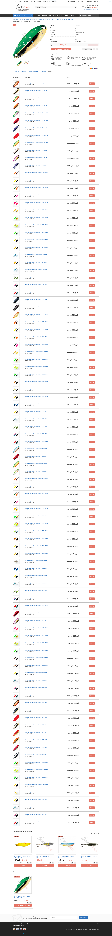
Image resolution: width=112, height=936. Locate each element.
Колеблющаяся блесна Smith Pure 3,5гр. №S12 (36, 411)
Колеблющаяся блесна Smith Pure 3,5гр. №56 (36, 336)
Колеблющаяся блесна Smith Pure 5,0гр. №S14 (36, 590)
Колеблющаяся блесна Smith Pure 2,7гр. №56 (36, 187)
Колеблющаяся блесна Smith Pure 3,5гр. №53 (36, 321)
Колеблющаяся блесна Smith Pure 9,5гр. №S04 (36, 769)
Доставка (26, 1)
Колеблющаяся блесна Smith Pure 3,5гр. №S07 (36, 389)
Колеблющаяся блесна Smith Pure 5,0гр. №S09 (36, 553)
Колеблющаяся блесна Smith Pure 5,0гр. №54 (36, 486)
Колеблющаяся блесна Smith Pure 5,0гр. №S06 (36, 538)
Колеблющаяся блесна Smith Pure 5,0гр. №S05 (36, 530)
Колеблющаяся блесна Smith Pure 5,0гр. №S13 (36, 583)
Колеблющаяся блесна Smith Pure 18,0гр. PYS (36, 157)
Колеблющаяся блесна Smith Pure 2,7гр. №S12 (36, 262)
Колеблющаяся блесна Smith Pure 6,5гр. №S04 (36, 642)
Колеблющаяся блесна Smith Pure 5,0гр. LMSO (36, 471)
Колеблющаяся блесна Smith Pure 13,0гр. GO (36, 105)
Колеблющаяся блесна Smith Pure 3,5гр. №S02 (36, 351)
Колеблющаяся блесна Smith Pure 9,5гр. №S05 (36, 777)
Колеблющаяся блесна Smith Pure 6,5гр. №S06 (36, 657)
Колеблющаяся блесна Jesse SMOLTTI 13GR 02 (66, 857)
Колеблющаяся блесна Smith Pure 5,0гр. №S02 (36, 508)
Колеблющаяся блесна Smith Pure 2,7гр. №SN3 (36, 292)
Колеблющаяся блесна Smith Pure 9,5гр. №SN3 (36, 822)
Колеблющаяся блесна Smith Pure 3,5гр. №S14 (36, 426)
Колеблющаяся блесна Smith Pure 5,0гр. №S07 (36, 545)
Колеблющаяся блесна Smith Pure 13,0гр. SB (36, 127)
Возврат (39, 1)
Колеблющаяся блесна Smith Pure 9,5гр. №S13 (36, 807)
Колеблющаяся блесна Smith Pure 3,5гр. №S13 (36, 418)
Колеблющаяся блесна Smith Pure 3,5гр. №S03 (36, 359)
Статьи (66, 15)
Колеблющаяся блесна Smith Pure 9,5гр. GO (36, 739)
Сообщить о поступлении (61, 49)
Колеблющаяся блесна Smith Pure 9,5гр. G (35, 725)
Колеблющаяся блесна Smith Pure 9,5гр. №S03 (36, 762)
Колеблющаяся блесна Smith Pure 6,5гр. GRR (36, 613)
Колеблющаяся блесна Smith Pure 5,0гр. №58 (36, 501)
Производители (46, 1)
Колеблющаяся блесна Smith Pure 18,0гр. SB (36, 165)
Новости (59, 15)
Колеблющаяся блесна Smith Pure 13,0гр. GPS (36, 112)
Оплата (20, 1)
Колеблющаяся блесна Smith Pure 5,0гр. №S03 (36, 516)
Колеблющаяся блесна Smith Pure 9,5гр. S (35, 754)
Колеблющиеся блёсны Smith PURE (64, 19)
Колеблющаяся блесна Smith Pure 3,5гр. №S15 (36, 433)
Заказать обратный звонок (91, 9)
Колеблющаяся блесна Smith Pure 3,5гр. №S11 (36, 404)
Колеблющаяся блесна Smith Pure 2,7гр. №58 (36, 195)
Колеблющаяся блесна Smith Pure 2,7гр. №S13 (36, 269)
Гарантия (32, 1)
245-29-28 (91, 8)
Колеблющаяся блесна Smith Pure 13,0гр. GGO (36, 98)
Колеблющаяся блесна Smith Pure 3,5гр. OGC (36, 314)
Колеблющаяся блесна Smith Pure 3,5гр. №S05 (36, 374)
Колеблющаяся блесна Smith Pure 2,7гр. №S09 (36, 247)
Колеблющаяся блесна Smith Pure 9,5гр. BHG (36, 710)
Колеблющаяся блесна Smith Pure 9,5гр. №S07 (36, 784)
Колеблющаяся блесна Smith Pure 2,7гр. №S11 (36, 254)
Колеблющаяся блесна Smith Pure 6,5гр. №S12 (36, 672)
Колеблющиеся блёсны (32, 19)
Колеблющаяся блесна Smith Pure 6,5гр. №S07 (36, 665)
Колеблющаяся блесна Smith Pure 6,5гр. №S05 (36, 650)
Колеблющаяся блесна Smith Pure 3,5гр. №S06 (36, 381)
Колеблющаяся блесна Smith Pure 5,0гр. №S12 (36, 575)
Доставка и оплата (33, 71)
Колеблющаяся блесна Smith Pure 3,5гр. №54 (36, 329)
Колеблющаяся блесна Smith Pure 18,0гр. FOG (36, 135)
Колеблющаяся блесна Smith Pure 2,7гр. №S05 (36, 232)
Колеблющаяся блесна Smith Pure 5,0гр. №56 (36, 493)
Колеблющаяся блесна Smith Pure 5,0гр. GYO (36, 463)
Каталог (16, 19)
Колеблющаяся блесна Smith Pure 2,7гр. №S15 (36, 284)
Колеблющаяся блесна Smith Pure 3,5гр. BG (36, 299)
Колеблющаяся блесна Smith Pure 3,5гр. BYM (36, 307)
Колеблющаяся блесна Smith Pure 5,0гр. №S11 (36, 568)
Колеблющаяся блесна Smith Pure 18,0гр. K (36, 150)
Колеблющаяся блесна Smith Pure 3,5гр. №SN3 (36, 441)
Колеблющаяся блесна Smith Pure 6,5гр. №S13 (36, 680)
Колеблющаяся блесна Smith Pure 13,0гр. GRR (36, 120)
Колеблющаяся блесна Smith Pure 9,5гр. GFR (36, 732)
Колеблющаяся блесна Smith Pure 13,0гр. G (36, 90)
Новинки (44, 15)
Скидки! (38, 15)
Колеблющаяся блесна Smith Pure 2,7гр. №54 (36, 180)
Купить (92, 83)
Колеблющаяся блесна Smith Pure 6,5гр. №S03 (36, 635)
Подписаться (83, 917)
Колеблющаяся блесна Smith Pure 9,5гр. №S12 (36, 799)
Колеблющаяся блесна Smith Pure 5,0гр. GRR (36, 456)
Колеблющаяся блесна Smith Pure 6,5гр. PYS (36, 620)
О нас (15, 1)
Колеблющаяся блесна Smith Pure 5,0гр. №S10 (36, 560)
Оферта (35, 923)
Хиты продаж (52, 15)
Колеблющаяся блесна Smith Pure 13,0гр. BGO (36, 83)
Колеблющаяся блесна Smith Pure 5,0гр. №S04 (36, 523)
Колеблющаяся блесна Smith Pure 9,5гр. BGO (36, 702)
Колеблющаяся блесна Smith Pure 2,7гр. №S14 (36, 277)
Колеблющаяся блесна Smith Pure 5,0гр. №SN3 (36, 605)
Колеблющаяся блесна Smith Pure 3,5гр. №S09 (36, 396)
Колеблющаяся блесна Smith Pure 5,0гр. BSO (36, 448)
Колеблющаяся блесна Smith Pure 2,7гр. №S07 (36, 239)
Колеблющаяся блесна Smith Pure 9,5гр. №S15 (36, 814)
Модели (50, 71)
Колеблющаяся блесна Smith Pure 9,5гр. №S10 (36, 792)
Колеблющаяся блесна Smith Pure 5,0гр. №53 (36, 478)
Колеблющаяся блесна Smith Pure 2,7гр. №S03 (36, 217)
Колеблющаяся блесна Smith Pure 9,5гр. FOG (36, 717)
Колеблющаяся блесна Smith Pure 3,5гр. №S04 (36, 366)
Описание (16, 71)
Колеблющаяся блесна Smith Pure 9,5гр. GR (36, 747)
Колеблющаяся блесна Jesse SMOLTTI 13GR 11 (22, 857)
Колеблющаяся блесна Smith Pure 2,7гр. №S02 (36, 209)
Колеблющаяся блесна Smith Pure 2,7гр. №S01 (36, 202)
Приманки (22, 19)
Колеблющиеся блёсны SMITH (46, 19)
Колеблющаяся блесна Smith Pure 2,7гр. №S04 (36, 224)
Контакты (54, 1)
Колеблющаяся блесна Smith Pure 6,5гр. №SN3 (36, 695)
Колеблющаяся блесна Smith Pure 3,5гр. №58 (36, 344)
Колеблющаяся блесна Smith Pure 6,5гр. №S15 (36, 687)
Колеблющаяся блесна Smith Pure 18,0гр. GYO (36, 142)
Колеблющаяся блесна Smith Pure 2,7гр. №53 (36, 172)
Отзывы (71, 15)
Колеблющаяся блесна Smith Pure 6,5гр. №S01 (36, 627)
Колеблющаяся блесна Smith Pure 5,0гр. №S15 (36, 598)
